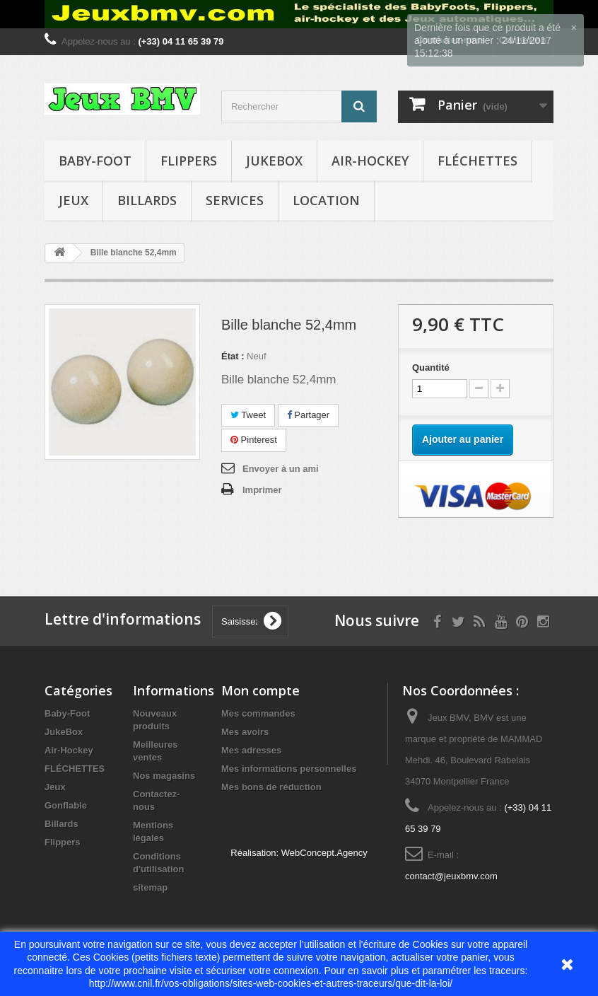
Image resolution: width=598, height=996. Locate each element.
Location (326, 200)
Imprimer (262, 490)
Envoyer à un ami (280, 468)
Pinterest (253, 439)
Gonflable (66, 805)
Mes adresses (251, 750)
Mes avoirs (245, 731)
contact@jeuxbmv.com (451, 876)
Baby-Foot (95, 160)
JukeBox (274, 160)
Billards (147, 200)
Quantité (431, 367)
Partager (308, 415)
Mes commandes (258, 713)
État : (233, 356)
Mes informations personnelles (288, 768)
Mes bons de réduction (271, 787)
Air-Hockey (370, 160)
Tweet (248, 415)
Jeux (73, 200)
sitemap (150, 887)
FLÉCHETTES (477, 160)
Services (235, 200)
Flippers (188, 160)
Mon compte (260, 690)
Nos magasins (164, 775)
